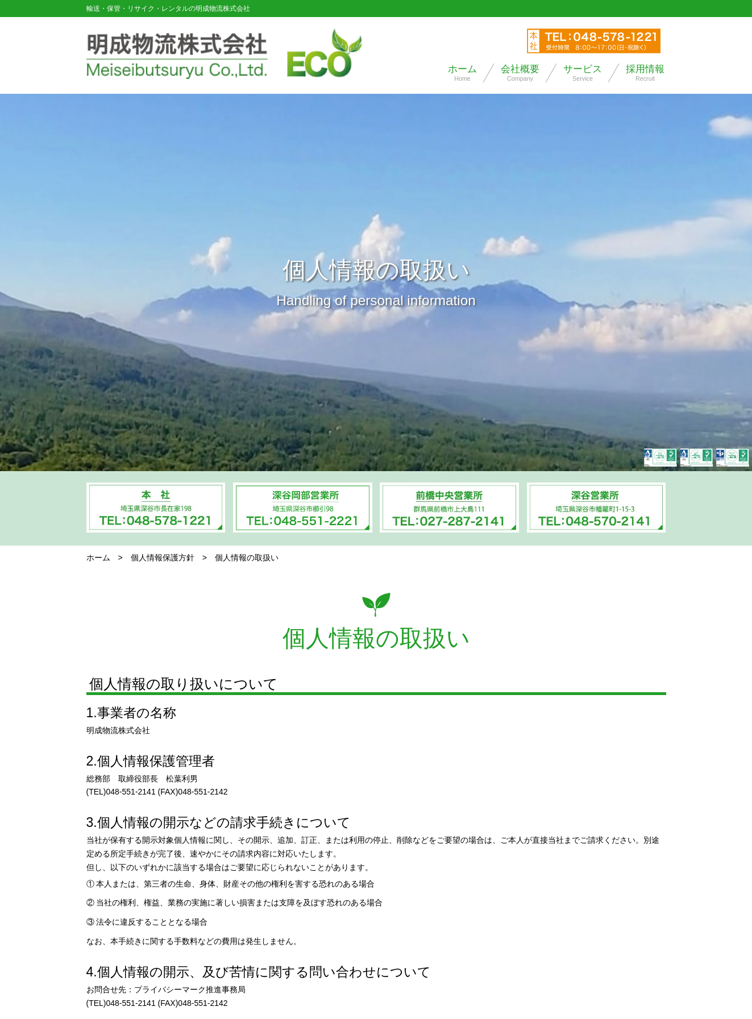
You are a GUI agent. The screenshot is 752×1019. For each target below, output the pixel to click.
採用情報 (645, 73)
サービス (582, 73)
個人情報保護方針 (162, 557)
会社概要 (520, 73)
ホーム (462, 73)
